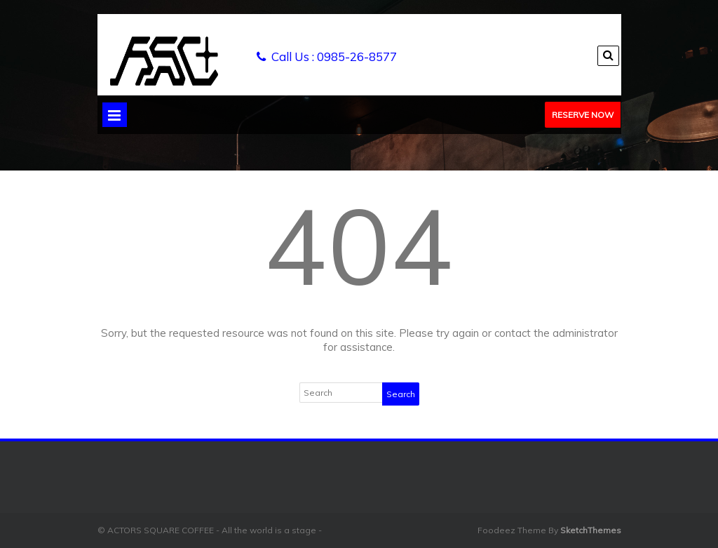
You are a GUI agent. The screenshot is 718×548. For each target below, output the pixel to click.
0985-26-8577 (357, 56)
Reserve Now (583, 114)
